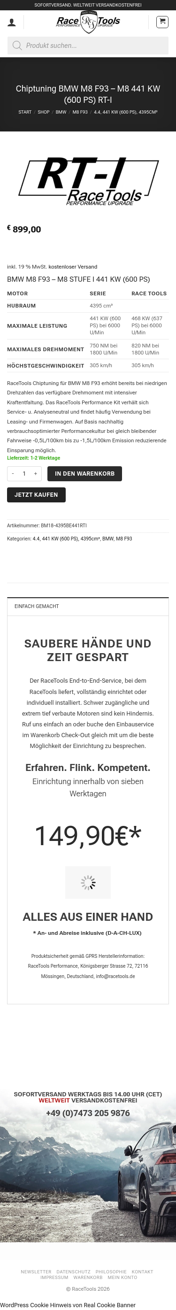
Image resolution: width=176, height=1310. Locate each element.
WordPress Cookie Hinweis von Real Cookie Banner (68, 1305)
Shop (43, 112)
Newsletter (36, 1271)
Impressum (54, 1277)
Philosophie (111, 1271)
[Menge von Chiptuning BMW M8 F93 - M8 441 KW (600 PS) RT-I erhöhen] (36, 473)
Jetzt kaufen (36, 494)
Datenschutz (74, 1271)
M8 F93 (80, 112)
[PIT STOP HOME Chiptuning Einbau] (87, 882)
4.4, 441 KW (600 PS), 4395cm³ (125, 112)
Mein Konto (123, 1277)
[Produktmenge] (24, 473)
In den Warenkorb (85, 473)
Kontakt (142, 1271)
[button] (162, 22)
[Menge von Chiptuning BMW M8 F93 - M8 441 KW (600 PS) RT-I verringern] (12, 473)
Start (24, 112)
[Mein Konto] (11, 22)
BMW (61, 112)
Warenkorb (87, 1277)
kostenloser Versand (72, 266)
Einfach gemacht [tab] (37, 606)
